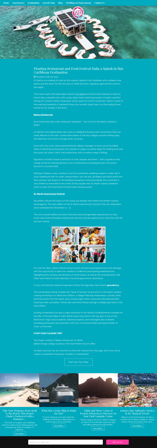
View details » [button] (20, 434)
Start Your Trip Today (78, 362)
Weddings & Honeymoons (78, 2)
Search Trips (49, 2)
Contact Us (99, 2)
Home (6, 2)
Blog (60, 2)
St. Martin (80, 94)
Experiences (18, 2)
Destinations (33, 2)
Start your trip (117, 442)
